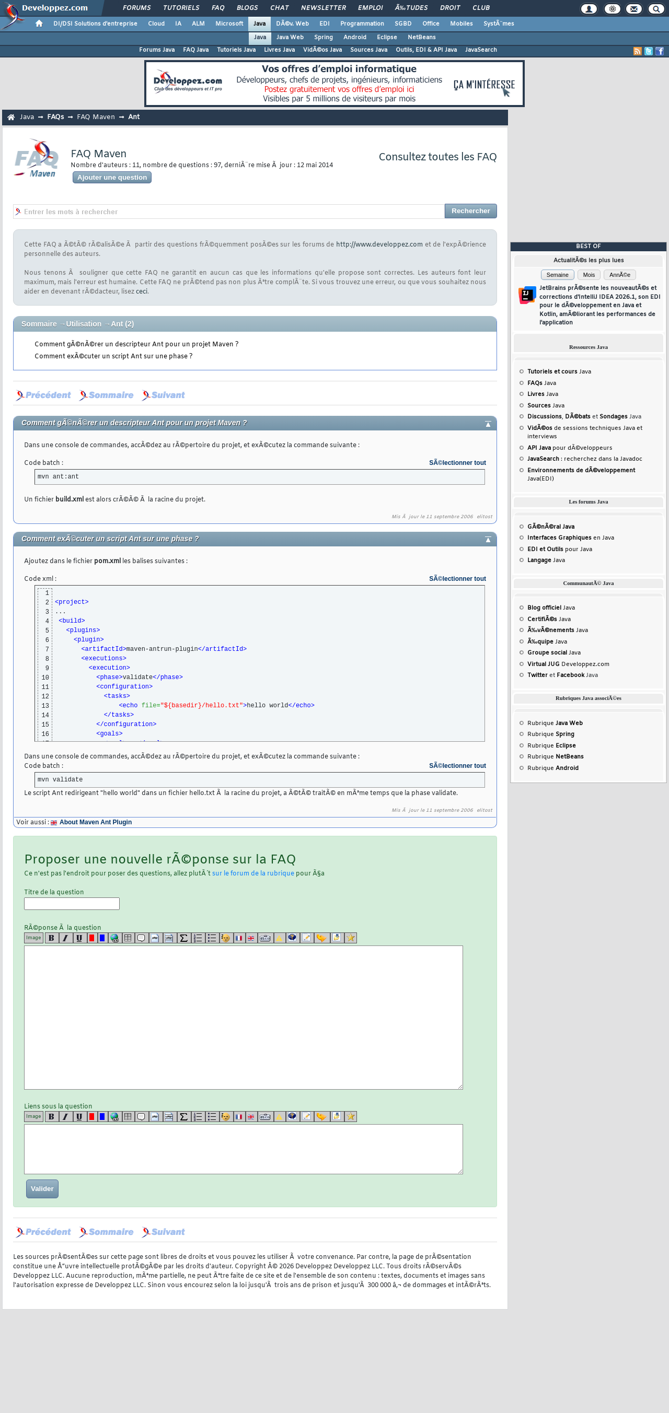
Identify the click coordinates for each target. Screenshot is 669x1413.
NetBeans (422, 37)
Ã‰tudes (411, 8)
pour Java (559, 549)
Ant (134, 117)
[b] (52, 937)
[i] (66, 937)
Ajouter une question (112, 177)
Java (259, 24)
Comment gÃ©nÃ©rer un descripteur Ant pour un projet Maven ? (136, 345)
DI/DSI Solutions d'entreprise (95, 24)
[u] (80, 937)
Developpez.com (568, 664)
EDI (324, 24)
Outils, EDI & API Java (426, 50)
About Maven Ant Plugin (96, 822)
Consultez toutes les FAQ (437, 157)
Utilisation (84, 324)
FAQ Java (196, 50)
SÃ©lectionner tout (457, 462)
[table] (128, 937)
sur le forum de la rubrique (253, 874)
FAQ (218, 8)
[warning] (280, 937)
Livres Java (279, 50)
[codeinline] (170, 937)
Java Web (290, 37)
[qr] (293, 937)
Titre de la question (72, 899)
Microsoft (229, 24)
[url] (115, 937)
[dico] (266, 937)
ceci (141, 292)
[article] (307, 937)
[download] (337, 937)
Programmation (362, 24)
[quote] (142, 937)
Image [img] (33, 938)
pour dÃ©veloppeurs (570, 448)
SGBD (403, 24)
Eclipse (387, 37)
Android (354, 37)
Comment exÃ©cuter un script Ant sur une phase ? (113, 357)
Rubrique (555, 723)
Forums (137, 8)
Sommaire (39, 324)
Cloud (156, 24)
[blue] (103, 937)
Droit (450, 8)
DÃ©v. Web (292, 24)
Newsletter (323, 8)
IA (178, 24)
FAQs (55, 117)
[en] (252, 937)
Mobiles (461, 24)
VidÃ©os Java (322, 50)
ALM (198, 24)
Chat (279, 8)
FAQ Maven (96, 117)
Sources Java (368, 50)
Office (431, 24)
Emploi (370, 8)
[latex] (184, 937)
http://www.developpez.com (379, 245)
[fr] (240, 937)
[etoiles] (350, 937)
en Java (570, 538)
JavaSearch (481, 50)
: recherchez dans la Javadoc (584, 459)
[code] (156, 937)
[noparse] (227, 937)
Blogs (247, 8)
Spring (323, 37)
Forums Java (157, 50)
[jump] (322, 937)
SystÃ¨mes (498, 24)
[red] (92, 937)
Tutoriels (181, 8)
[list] (198, 937)
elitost (484, 517)
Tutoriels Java (236, 50)
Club (480, 8)
